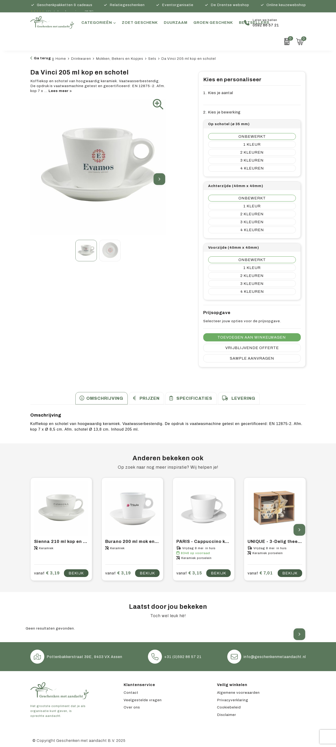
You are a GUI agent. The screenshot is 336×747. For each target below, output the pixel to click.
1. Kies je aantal (218, 93)
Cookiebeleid (229, 707)
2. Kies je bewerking (222, 112)
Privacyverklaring (232, 700)
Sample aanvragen (252, 358)
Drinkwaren (81, 58)
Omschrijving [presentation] (104, 398)
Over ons (132, 707)
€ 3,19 (47, 573)
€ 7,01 (260, 573)
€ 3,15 (189, 573)
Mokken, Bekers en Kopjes (119, 58)
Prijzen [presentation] (150, 398)
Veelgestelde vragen (143, 700)
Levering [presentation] (243, 398)
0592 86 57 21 (266, 25)
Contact (131, 692)
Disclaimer (226, 715)
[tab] (101, 398)
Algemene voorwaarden (238, 692)
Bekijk (76, 573)
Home (60, 58)
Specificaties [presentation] (194, 398)
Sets (152, 58)
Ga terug (42, 58)
